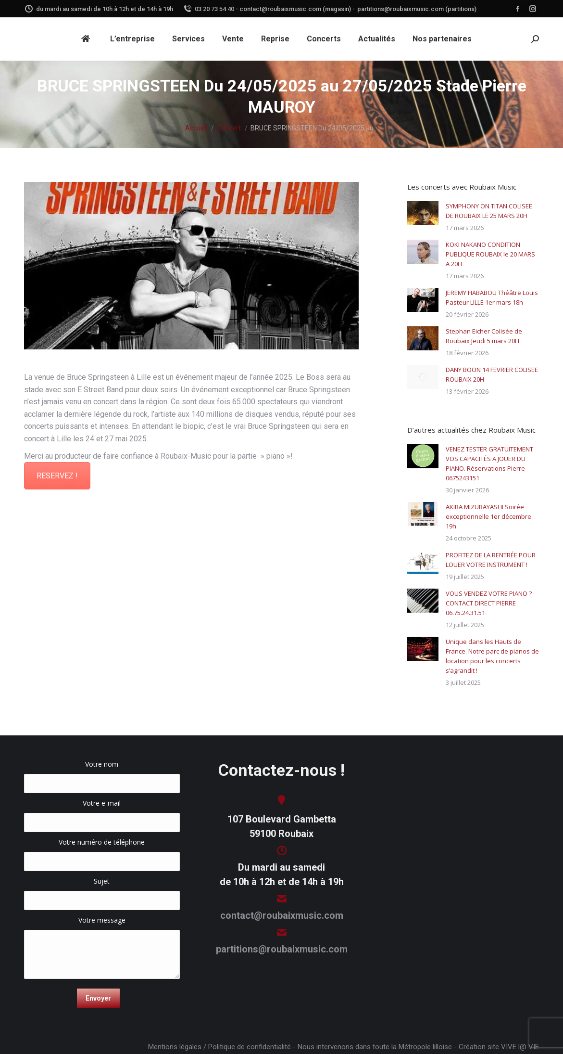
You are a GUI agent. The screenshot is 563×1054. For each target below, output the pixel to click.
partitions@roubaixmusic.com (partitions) (416, 9)
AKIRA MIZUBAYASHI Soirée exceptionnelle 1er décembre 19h (488, 516)
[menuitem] (87, 39)
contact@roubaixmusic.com (281, 915)
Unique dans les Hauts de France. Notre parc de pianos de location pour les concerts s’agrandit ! (492, 656)
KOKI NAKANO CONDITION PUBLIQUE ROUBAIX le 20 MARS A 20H (490, 254)
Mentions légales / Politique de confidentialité (219, 1046)
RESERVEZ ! (57, 475)
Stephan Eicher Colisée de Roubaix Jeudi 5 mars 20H (484, 336)
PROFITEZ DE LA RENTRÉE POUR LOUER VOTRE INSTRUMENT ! (491, 560)
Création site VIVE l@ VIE (499, 1046)
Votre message (102, 924)
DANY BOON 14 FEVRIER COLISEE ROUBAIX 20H (492, 374)
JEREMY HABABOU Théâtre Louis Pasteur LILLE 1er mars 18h (492, 297)
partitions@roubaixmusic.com (282, 949)
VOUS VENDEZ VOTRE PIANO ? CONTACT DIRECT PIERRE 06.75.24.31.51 (489, 603)
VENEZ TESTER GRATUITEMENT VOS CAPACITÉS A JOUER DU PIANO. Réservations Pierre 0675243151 (489, 463)
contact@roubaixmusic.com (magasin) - (297, 9)
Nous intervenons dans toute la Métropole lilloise (375, 1046)
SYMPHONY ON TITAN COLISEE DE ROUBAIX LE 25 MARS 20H (489, 211)
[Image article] (422, 213)
